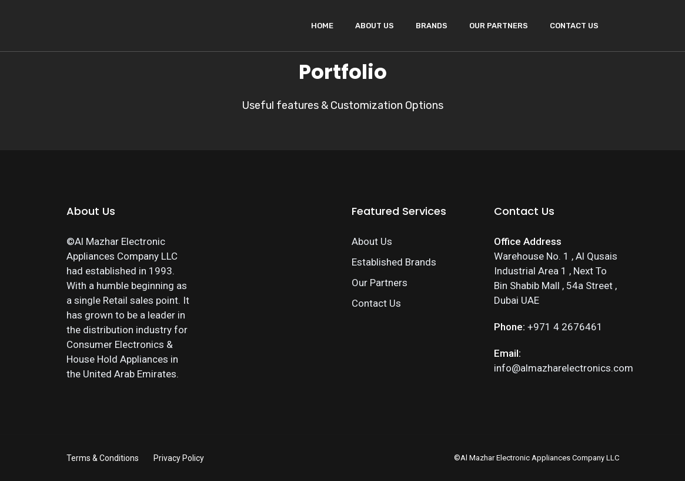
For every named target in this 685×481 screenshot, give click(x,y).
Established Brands (394, 262)
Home (322, 25)
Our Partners (498, 25)
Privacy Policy (178, 458)
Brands (431, 25)
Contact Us (574, 25)
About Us (374, 25)
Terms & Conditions (102, 458)
